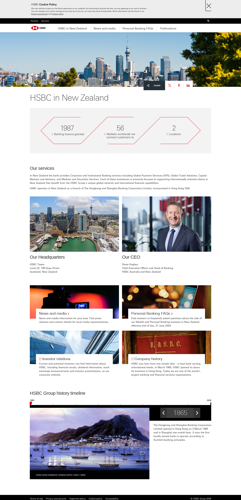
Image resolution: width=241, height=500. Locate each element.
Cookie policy (57, 14)
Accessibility (111, 498)
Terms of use (36, 498)
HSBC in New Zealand (72, 28)
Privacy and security (39, 14)
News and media (105, 28)
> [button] (197, 412)
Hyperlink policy (77, 498)
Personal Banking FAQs (137, 28)
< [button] (163, 412)
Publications (168, 28)
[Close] (209, 5)
